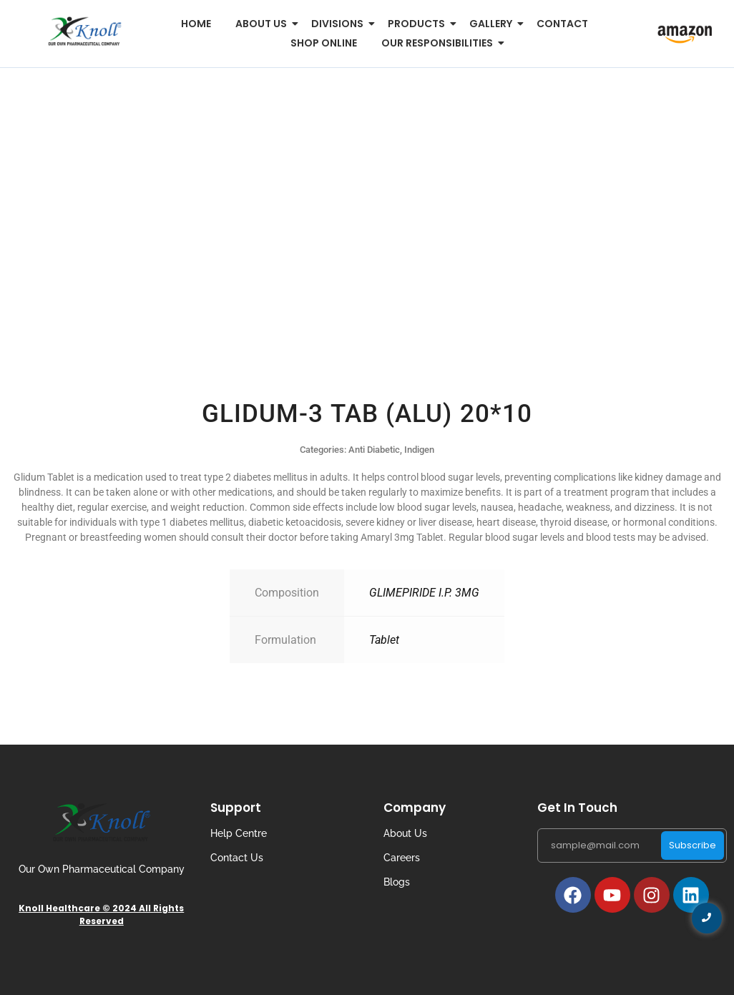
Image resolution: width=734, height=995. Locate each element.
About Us (405, 833)
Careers (401, 857)
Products (419, 23)
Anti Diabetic (374, 449)
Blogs (396, 882)
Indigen (419, 449)
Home (196, 23)
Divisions (339, 23)
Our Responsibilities (439, 43)
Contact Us (236, 857)
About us (263, 23)
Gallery (493, 23)
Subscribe (692, 845)
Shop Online (323, 43)
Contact (562, 23)
